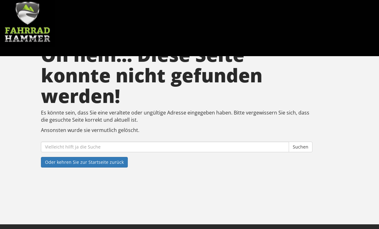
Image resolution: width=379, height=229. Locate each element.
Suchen (300, 147)
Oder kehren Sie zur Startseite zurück (84, 162)
